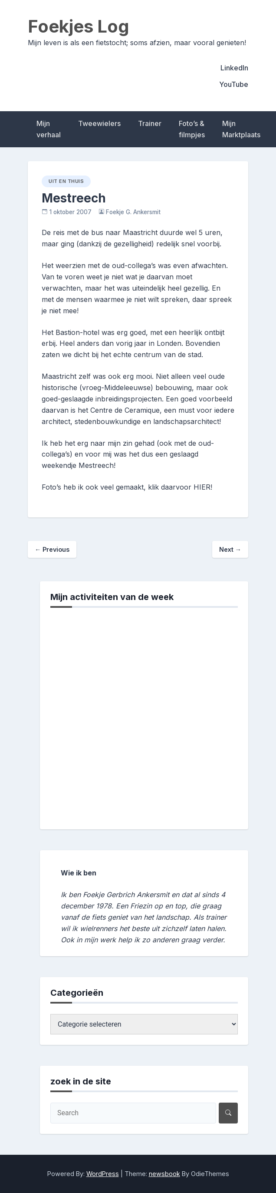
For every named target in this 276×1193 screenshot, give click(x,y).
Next (230, 549)
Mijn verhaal (48, 129)
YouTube (233, 84)
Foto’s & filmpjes (192, 129)
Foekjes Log (78, 26)
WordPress (102, 1173)
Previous (52, 549)
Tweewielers (99, 123)
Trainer (149, 123)
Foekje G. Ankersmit (133, 212)
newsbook (164, 1173)
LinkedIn (234, 67)
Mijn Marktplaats (241, 129)
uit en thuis (66, 181)
